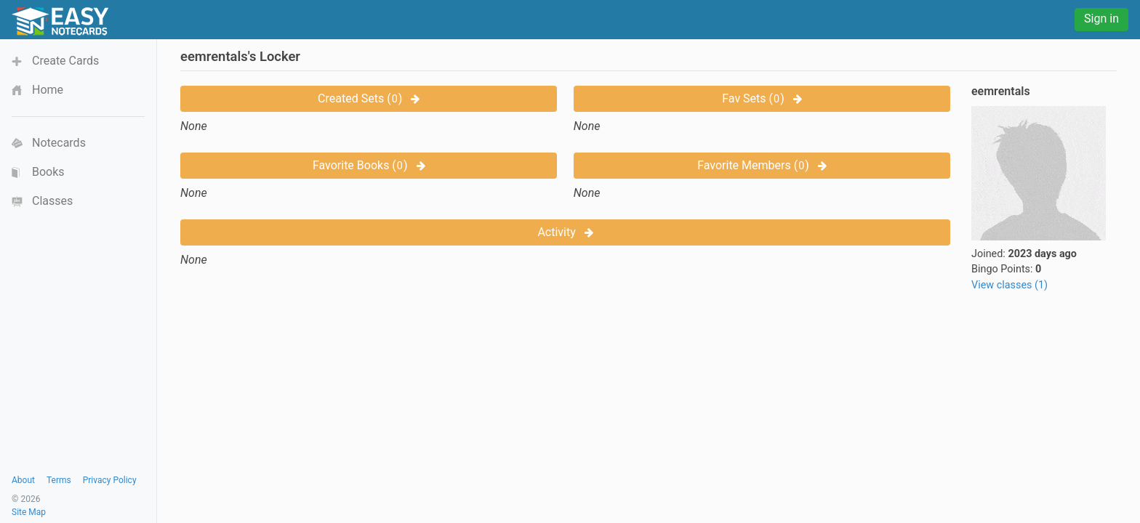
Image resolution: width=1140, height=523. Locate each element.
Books (48, 172)
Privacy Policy (110, 480)
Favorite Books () (369, 165)
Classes (52, 201)
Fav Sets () (761, 98)
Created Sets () (369, 98)
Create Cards (65, 61)
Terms (59, 480)
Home (47, 90)
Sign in (1101, 18)
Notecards (59, 143)
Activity (565, 232)
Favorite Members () (762, 165)
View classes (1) (1009, 285)
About (23, 480)
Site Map (29, 512)
